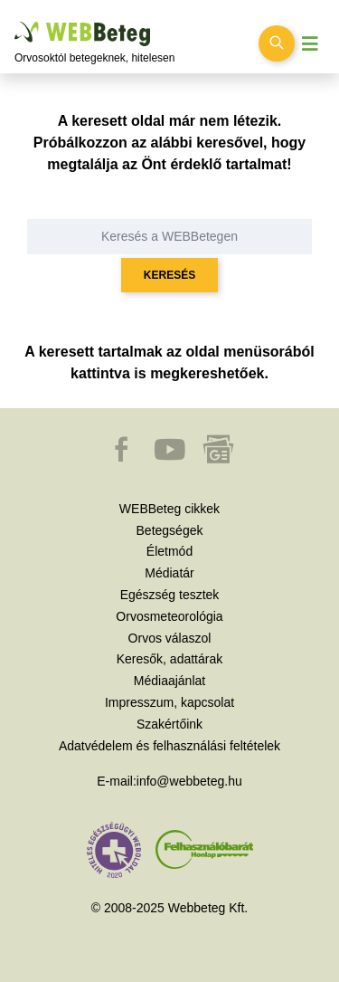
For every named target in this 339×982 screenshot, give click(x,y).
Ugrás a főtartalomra (14, 22)
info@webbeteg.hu (189, 781)
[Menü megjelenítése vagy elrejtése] (310, 44)
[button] (123, 458)
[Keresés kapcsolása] (277, 43)
